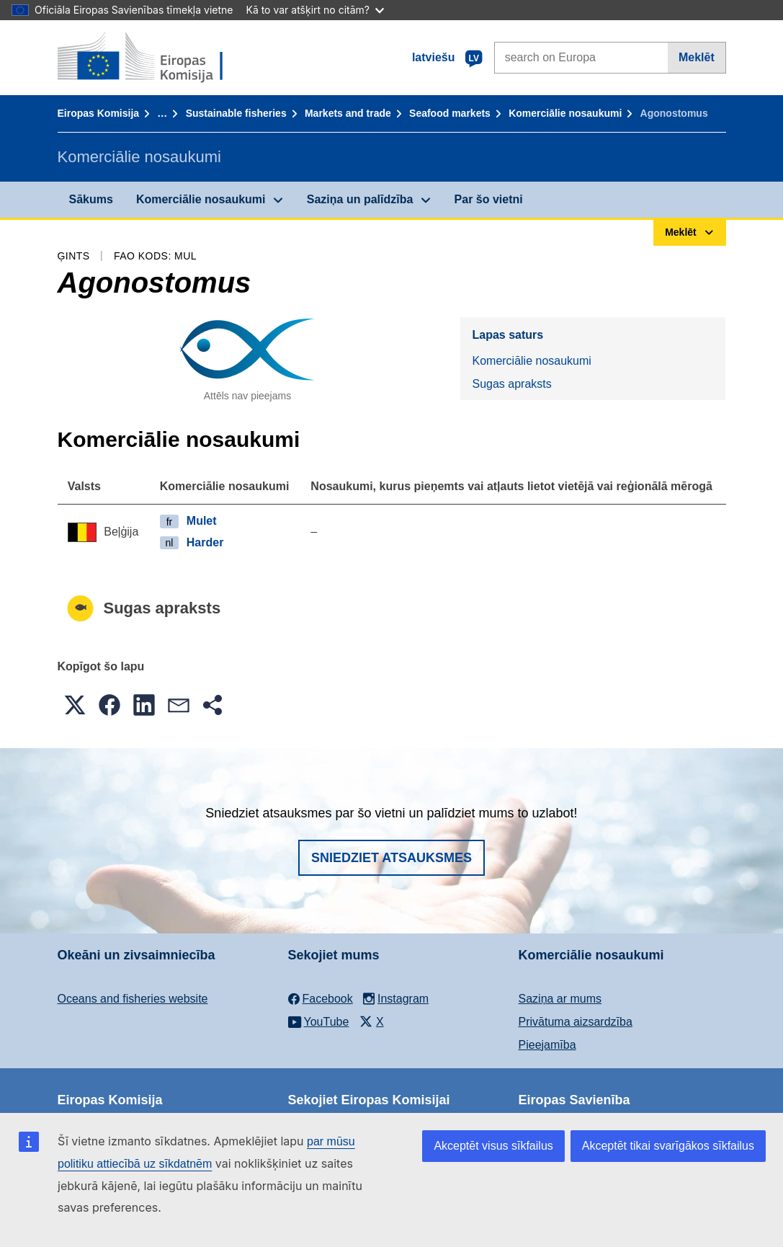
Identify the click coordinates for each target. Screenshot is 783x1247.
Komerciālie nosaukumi (565, 113)
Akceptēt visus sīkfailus (493, 1146)
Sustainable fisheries (236, 113)
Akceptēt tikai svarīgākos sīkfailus (668, 1146)
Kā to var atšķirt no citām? (315, 10)
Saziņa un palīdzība (360, 199)
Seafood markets (450, 113)
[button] (75, 705)
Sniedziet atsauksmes (391, 858)
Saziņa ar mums (560, 999)
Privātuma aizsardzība (575, 1022)
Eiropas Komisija (99, 113)
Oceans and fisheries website (133, 999)
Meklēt (697, 57)
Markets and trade (348, 113)
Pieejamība (547, 1045)
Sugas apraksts (511, 384)
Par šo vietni (489, 199)
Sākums (91, 199)
